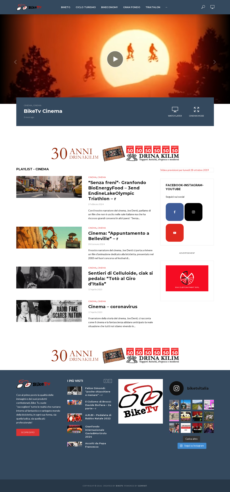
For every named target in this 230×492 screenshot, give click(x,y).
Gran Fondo (131, 7)
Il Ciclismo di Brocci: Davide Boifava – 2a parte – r (98, 405)
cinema (28, 105)
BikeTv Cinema (43, 111)
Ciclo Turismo (86, 7)
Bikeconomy (109, 7)
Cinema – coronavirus (112, 306)
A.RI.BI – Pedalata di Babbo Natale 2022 (98, 417)
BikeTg (65, 7)
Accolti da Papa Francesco (95, 445)
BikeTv (119, 486)
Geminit (142, 486)
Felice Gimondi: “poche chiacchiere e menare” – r (97, 391)
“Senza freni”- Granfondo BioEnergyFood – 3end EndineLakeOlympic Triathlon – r (117, 190)
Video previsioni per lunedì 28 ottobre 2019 (184, 170)
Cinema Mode (196, 111)
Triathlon (153, 7)
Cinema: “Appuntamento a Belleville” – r (118, 236)
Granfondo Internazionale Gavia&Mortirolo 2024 (96, 431)
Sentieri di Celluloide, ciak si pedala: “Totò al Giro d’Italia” (120, 278)
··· (166, 7)
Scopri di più (28, 432)
